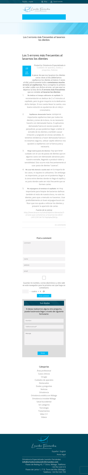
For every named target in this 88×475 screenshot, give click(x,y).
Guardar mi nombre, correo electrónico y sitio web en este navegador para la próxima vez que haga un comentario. (44, 285)
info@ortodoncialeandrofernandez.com (40, 462)
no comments (60, 225)
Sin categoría (44, 405)
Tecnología (44, 408)
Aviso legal (61, 454)
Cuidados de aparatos (46, 68)
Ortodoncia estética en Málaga (44, 395)
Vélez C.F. (44, 414)
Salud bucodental (44, 401)
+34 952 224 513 (59, 467)
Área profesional (44, 370)
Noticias (54, 70)
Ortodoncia (44, 392)
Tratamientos (44, 411)
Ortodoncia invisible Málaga (44, 398)
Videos (44, 417)
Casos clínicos (44, 374)
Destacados (44, 383)
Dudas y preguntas (44, 386)
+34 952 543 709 (59, 472)
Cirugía (44, 377)
